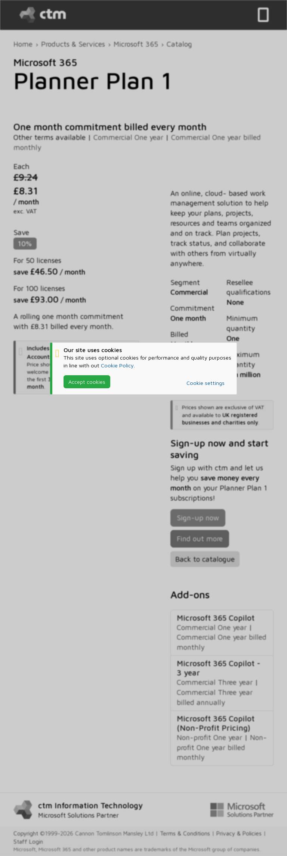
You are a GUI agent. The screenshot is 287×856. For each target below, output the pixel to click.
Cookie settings (205, 383)
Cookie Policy (117, 365)
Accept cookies (86, 382)
